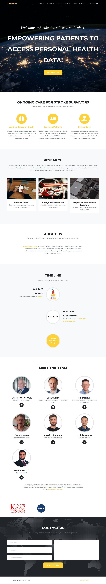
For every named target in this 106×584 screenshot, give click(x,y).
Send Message (53, 565)
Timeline (67, 4)
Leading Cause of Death (21, 127)
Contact (82, 4)
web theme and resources (54, 489)
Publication (93, 4)
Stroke (41, 4)
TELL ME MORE (53, 72)
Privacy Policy (84, 580)
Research (50, 4)
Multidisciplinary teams (30, 246)
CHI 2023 (40, 296)
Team (75, 4)
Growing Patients (53, 127)
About (59, 4)
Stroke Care (12, 4)
